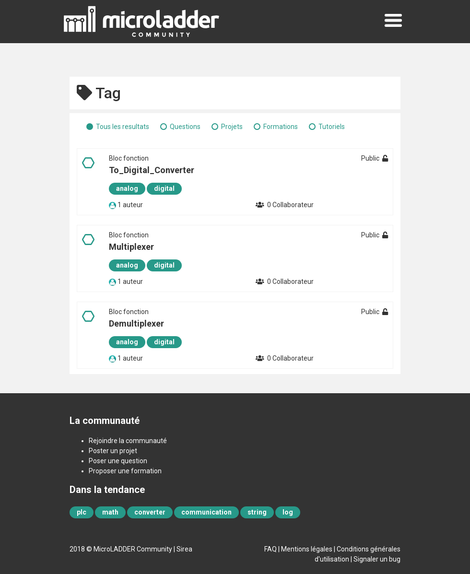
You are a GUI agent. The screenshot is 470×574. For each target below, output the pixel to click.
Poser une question (118, 461)
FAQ (270, 549)
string (257, 512)
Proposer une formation (125, 471)
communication (206, 512)
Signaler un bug (376, 559)
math (110, 512)
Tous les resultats (122, 126)
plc (81, 512)
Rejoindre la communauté (128, 441)
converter (149, 512)
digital (164, 188)
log (287, 512)
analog (127, 188)
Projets (232, 126)
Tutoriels (331, 126)
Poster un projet (113, 451)
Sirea (184, 549)
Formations (280, 126)
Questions (185, 126)
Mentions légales (306, 549)
